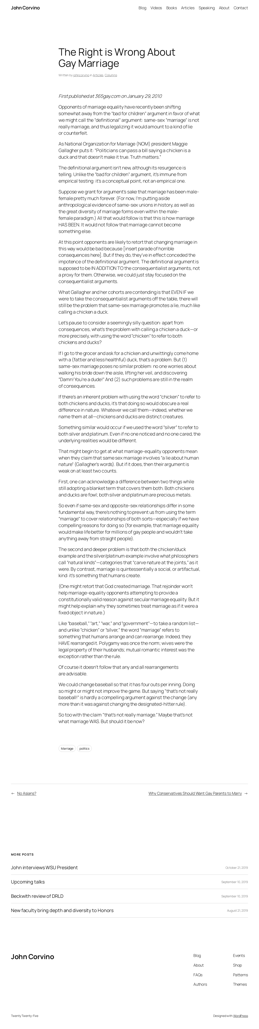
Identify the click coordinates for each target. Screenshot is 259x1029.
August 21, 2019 (237, 910)
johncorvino (81, 75)
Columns (111, 75)
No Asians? (26, 793)
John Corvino (25, 7)
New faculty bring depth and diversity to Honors (62, 910)
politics (84, 748)
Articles (98, 75)
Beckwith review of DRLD (37, 896)
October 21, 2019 (237, 867)
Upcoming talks (28, 881)
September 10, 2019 (234, 882)
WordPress (240, 1016)
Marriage (67, 748)
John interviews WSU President (44, 867)
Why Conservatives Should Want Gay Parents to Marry (195, 793)
